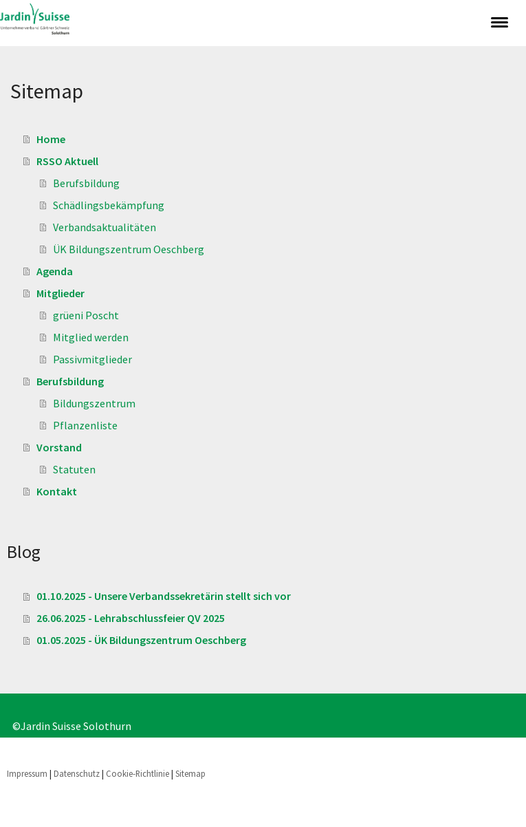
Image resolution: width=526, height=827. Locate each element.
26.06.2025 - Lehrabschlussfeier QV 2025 (130, 618)
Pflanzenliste (85, 425)
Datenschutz (77, 773)
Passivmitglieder (92, 359)
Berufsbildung (86, 183)
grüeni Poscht (86, 315)
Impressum (27, 773)
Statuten (74, 469)
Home (50, 139)
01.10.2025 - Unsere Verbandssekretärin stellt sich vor (163, 596)
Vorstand (59, 447)
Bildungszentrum (94, 403)
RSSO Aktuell (67, 161)
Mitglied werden (91, 337)
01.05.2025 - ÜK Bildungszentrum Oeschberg (141, 640)
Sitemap (190, 773)
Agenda (54, 271)
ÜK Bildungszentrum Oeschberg (128, 249)
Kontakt (56, 491)
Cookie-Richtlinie (137, 773)
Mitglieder (60, 293)
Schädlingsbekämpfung (108, 205)
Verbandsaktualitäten (104, 227)
